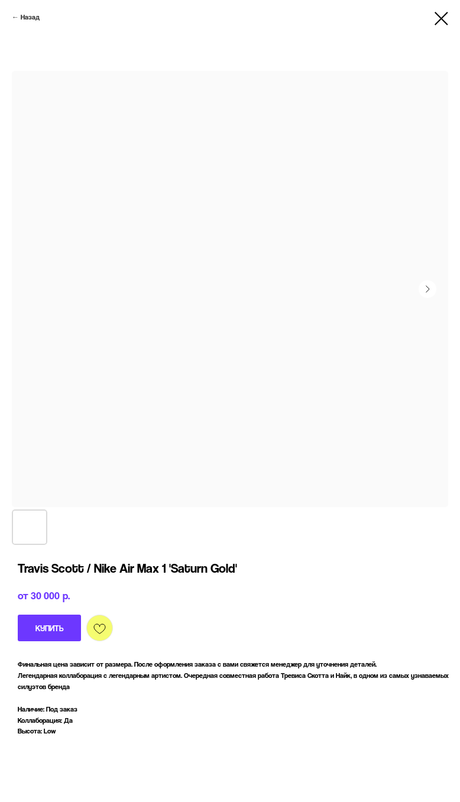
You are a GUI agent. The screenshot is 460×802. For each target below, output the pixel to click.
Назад (30, 16)
